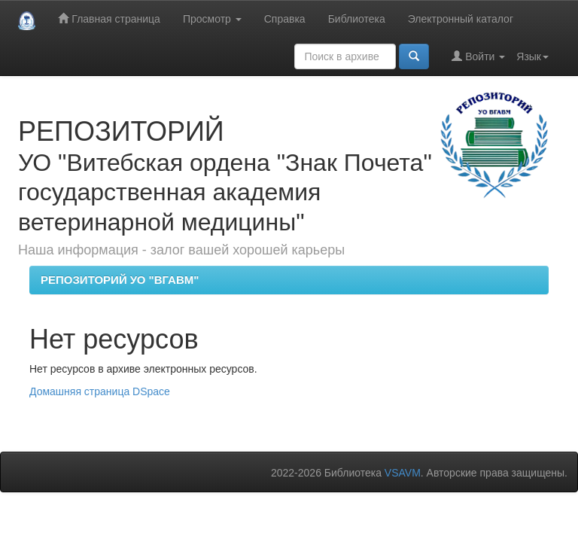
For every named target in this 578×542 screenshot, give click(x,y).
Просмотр (212, 19)
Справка (285, 19)
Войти (478, 56)
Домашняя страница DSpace (99, 391)
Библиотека (356, 19)
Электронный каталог (460, 19)
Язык (532, 56)
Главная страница (109, 18)
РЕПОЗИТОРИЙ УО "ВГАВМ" (120, 279)
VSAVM (403, 473)
